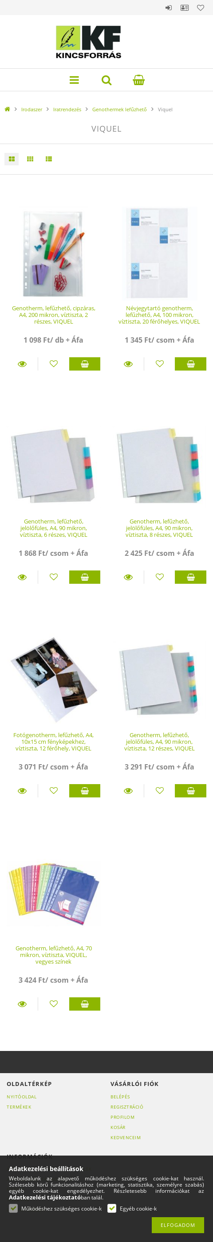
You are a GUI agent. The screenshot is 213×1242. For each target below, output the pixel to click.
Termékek (19, 1107)
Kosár (118, 1127)
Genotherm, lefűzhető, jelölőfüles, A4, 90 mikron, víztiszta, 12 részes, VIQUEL (159, 742)
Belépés (168, 7)
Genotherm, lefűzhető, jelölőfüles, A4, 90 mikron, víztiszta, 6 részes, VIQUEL (53, 528)
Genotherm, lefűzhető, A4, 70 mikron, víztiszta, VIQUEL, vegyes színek (54, 955)
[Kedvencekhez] (53, 364)
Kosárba (84, 364)
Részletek (22, 364)
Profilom (122, 1117)
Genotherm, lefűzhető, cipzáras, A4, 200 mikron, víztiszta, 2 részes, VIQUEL (53, 315)
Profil (184, 7)
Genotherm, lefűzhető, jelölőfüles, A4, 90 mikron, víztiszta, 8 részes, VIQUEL (159, 528)
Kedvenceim (125, 1137)
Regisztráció (126, 1107)
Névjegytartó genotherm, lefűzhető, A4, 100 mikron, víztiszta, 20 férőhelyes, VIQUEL (159, 315)
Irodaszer (31, 109)
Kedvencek (200, 7)
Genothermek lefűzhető (119, 109)
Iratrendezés (67, 109)
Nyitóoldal (21, 1097)
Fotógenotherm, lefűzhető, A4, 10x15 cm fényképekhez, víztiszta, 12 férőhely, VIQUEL (53, 742)
